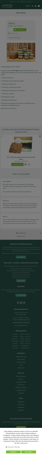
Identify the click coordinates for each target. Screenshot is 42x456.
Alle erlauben (28, 452)
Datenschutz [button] (24, 443)
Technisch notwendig (14, 447)
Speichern (13, 452)
